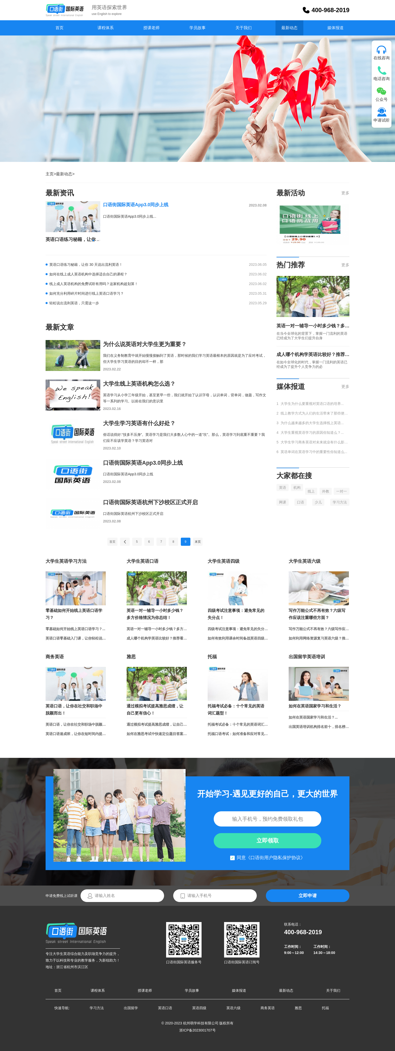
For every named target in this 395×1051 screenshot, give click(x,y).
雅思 (131, 656)
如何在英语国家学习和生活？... (313, 717)
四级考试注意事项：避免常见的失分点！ (236, 614)
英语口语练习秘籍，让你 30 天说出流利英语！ (86, 264)
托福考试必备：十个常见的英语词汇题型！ (236, 709)
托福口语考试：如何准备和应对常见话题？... (238, 734)
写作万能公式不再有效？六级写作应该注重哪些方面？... (319, 629)
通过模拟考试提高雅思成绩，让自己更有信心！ (155, 709)
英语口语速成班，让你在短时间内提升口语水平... (76, 734)
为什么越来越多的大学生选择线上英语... (312, 423)
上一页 (125, 542)
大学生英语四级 (224, 561)
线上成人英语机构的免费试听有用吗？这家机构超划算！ (93, 284)
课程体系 (105, 28)
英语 (282, 487)
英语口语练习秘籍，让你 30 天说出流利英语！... (73, 239)
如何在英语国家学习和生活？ (315, 706)
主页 (50, 174)
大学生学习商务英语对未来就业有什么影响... (315, 442)
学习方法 (340, 502)
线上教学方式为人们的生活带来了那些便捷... (315, 413)
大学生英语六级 (305, 561)
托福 (212, 656)
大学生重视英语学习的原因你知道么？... (312, 432)
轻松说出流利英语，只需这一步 (74, 303)
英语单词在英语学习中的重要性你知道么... (314, 452)
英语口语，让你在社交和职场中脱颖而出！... (76, 724)
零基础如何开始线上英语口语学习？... (75, 629)
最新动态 (289, 28)
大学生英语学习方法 (66, 561)
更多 (345, 193)
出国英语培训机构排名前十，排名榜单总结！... (319, 727)
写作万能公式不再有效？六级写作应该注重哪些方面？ (317, 614)
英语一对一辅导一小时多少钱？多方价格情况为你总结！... (157, 629)
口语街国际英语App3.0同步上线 (135, 204)
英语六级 (233, 1008)
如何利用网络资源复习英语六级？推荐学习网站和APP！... (319, 638)
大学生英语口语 (143, 561)
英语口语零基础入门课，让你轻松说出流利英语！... (76, 638)
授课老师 (151, 28)
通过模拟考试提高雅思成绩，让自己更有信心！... (157, 724)
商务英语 (55, 656)
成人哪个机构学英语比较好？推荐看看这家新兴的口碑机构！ (312, 354)
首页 (59, 28)
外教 (325, 491)
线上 (311, 491)
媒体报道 (335, 28)
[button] (93, 240)
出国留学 (131, 1008)
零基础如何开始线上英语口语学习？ (74, 614)
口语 (300, 502)
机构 (297, 487)
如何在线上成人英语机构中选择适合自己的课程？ (88, 274)
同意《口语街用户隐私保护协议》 (271, 857)
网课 (282, 502)
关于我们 (243, 28)
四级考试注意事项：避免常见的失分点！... (238, 629)
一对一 (341, 491)
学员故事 (197, 28)
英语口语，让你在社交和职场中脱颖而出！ (74, 709)
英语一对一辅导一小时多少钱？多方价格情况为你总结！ (312, 325)
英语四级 (199, 1008)
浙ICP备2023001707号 (197, 1030)
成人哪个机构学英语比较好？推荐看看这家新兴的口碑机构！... (157, 638)
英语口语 (165, 1008)
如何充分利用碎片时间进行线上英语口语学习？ (86, 293)
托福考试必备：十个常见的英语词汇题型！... (238, 724)
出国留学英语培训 (307, 656)
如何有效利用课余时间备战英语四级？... (238, 638)
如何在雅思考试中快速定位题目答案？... (157, 734)
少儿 (318, 502)
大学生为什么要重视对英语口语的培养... (312, 404)
